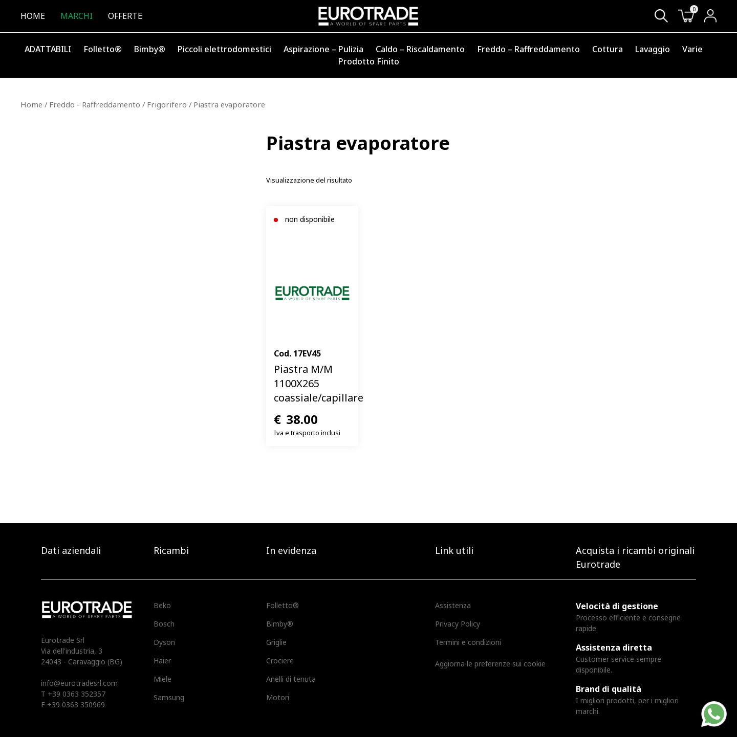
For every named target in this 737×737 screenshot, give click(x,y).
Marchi (76, 15)
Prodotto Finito (368, 61)
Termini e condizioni (468, 642)
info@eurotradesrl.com (79, 683)
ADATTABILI (48, 49)
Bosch (164, 624)
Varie (692, 49)
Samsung (169, 697)
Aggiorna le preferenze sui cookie (490, 663)
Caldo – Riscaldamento (420, 49)
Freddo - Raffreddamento (94, 104)
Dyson (164, 642)
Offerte (125, 15)
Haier (162, 660)
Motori (277, 697)
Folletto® (102, 49)
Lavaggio (652, 49)
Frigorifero (167, 104)
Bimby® (149, 49)
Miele (162, 679)
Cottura (607, 49)
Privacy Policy (457, 624)
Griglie (276, 642)
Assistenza (453, 605)
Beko (162, 605)
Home (32, 15)
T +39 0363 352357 (73, 694)
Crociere (280, 660)
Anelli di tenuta (291, 679)
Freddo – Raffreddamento (528, 49)
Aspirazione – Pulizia (323, 49)
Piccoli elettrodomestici (224, 49)
